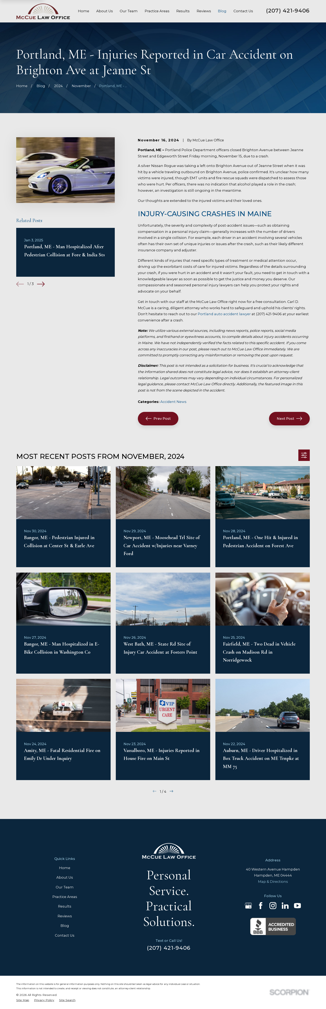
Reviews (65, 916)
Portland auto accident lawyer (224, 314)
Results (64, 906)
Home (64, 868)
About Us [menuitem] (104, 11)
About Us (64, 877)
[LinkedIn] (285, 905)
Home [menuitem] (83, 11)
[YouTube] (297, 905)
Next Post (289, 418)
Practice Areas (64, 897)
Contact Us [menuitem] (243, 11)
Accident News (173, 402)
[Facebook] (260, 905)
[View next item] (41, 284)
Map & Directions (273, 881)
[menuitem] (22, 1000)
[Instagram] (272, 905)
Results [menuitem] (183, 11)
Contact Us (64, 935)
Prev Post (158, 418)
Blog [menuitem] (222, 11)
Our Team (65, 887)
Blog (65, 926)
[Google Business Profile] (248, 905)
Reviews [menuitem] (204, 11)
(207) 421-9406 (288, 10)
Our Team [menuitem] (129, 11)
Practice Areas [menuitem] (157, 11)
